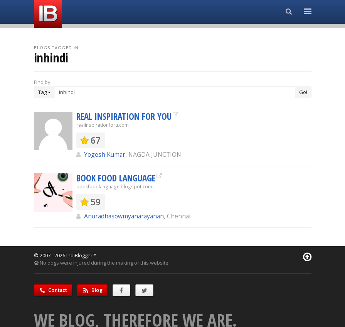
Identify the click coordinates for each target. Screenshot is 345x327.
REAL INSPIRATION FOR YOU (124, 116)
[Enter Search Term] (175, 92)
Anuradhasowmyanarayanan (124, 216)
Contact (53, 290)
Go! (303, 92)
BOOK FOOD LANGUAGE (115, 178)
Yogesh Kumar (104, 154)
